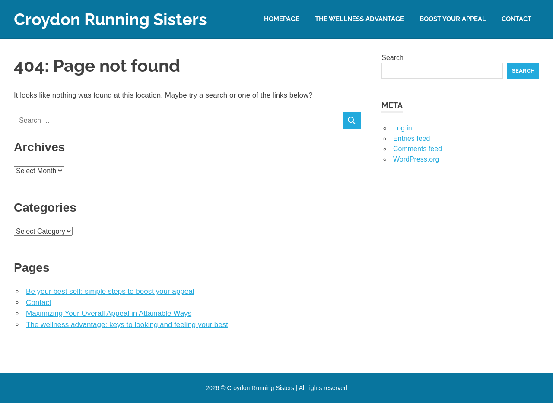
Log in (402, 128)
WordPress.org (416, 159)
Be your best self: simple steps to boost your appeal (110, 291)
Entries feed (411, 138)
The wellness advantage (359, 19)
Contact (516, 19)
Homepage (281, 19)
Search (392, 57)
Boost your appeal (453, 19)
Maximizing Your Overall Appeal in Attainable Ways (108, 313)
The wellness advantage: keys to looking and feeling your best (127, 324)
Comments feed (417, 148)
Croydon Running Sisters (110, 19)
